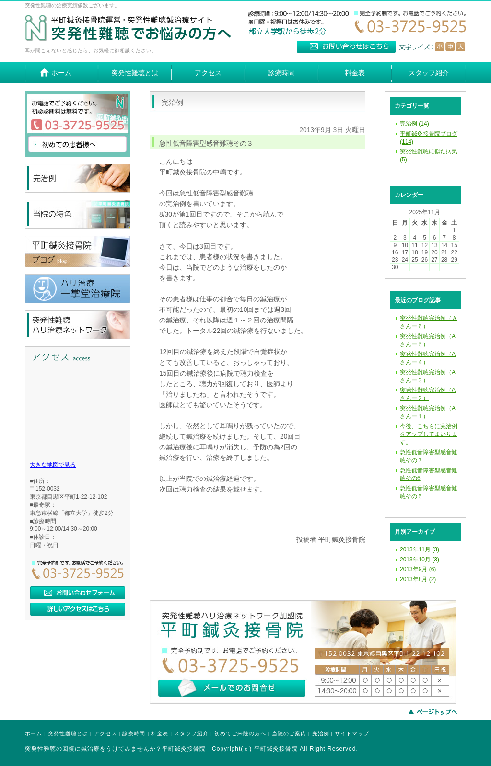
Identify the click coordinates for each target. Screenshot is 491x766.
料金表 (159, 733)
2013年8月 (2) (418, 579)
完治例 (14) (414, 123)
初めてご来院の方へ (240, 733)
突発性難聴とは (68, 733)
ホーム (33, 733)
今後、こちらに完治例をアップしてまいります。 (428, 434)
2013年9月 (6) (418, 569)
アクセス (105, 733)
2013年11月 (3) (419, 549)
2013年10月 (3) (419, 559)
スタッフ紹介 (191, 733)
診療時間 (133, 733)
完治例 (320, 733)
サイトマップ (352, 733)
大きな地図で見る (53, 464)
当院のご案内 (289, 733)
